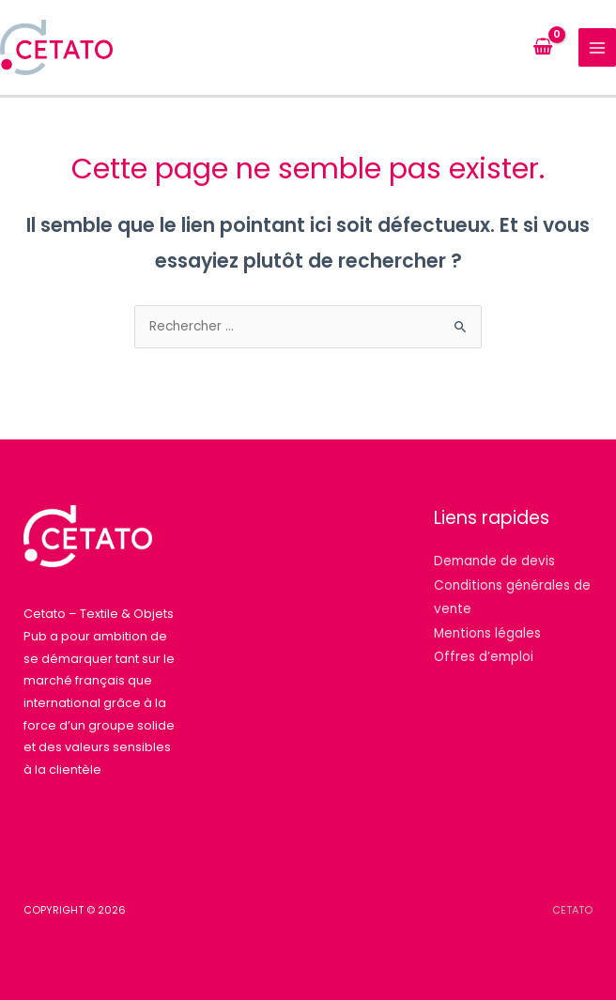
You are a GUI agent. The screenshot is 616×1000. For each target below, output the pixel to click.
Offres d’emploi (483, 657)
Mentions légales (487, 633)
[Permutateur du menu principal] (597, 47)
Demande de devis (494, 561)
